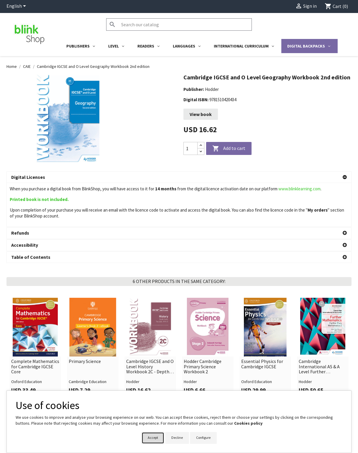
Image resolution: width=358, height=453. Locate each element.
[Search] (179, 24)
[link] (35, 305)
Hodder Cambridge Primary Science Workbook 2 (202, 323)
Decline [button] (177, 437)
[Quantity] (190, 148)
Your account (197, 389)
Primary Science (85, 317)
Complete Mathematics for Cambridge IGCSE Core (35, 323)
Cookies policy (248, 423)
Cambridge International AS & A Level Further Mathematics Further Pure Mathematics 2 (320, 323)
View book (201, 114)
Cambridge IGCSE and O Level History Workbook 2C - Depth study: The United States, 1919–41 (150, 323)
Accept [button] (153, 437)
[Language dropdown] (17, 6)
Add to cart (228, 149)
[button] (179, 177)
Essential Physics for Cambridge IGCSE (262, 320)
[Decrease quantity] (200, 151)
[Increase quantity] (200, 145)
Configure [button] (203, 437)
